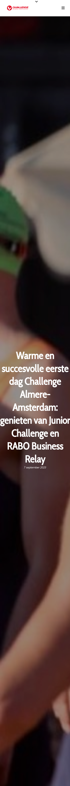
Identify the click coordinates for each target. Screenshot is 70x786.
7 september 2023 (35, 467)
